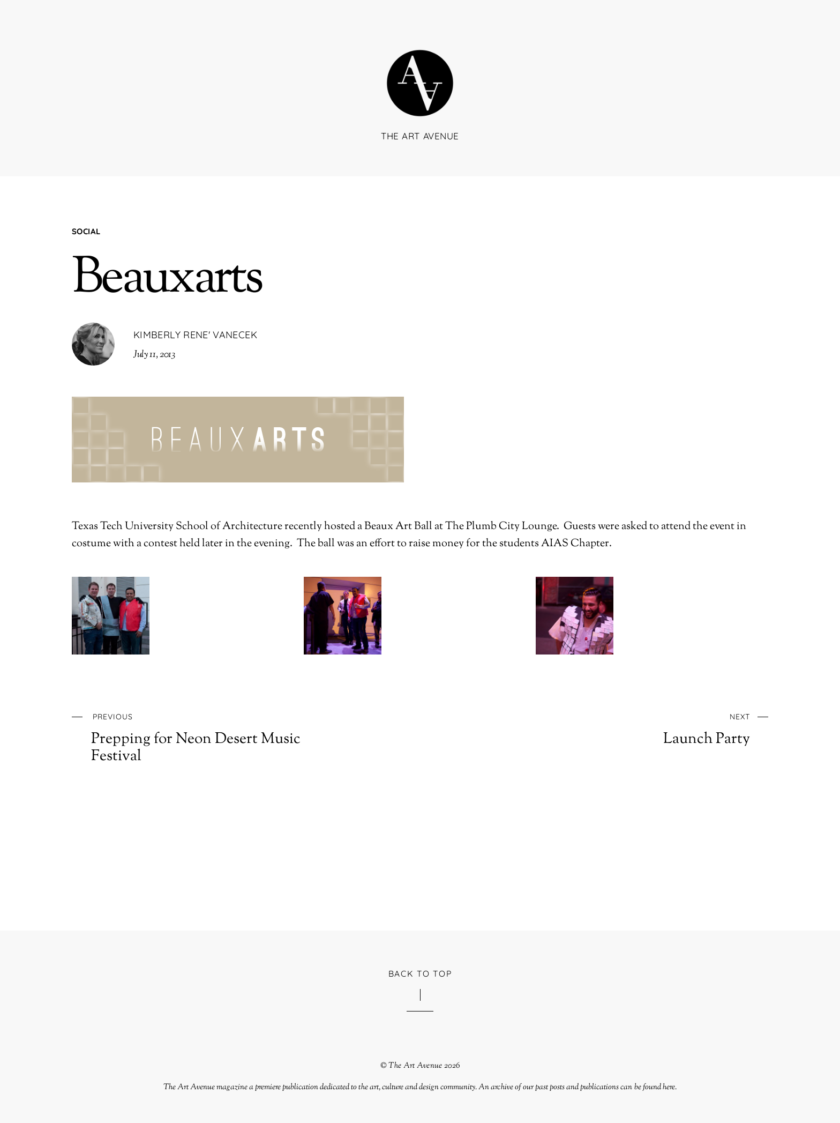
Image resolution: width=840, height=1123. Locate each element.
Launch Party (621, 728)
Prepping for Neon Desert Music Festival (220, 736)
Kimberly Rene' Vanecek (195, 335)
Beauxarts (167, 279)
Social (86, 231)
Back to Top (420, 973)
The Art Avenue (415, 1066)
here (669, 1087)
